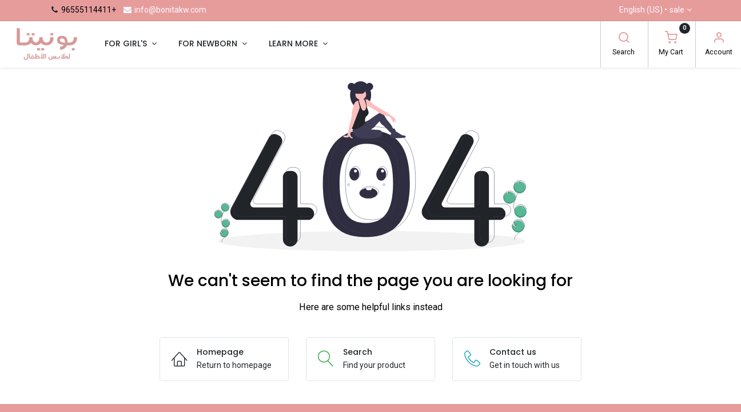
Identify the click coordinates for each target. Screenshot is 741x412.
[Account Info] (718, 38)
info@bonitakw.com (164, 9)
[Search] (624, 38)
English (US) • (651, 10)
